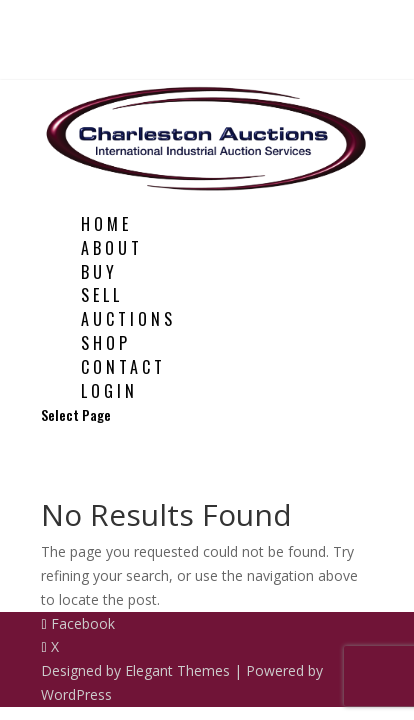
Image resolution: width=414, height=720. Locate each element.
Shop (106, 343)
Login (109, 391)
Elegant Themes (177, 670)
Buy (99, 272)
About (112, 248)
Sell (102, 295)
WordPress (76, 694)
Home (106, 224)
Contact (123, 367)
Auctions (128, 319)
